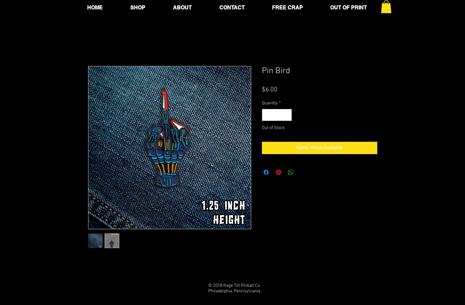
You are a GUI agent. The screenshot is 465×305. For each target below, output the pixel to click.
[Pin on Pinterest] (278, 172)
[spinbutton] (277, 115)
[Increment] (287, 115)
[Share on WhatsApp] (291, 172)
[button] (386, 6)
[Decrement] (267, 115)
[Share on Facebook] (266, 172)
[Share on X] (303, 172)
